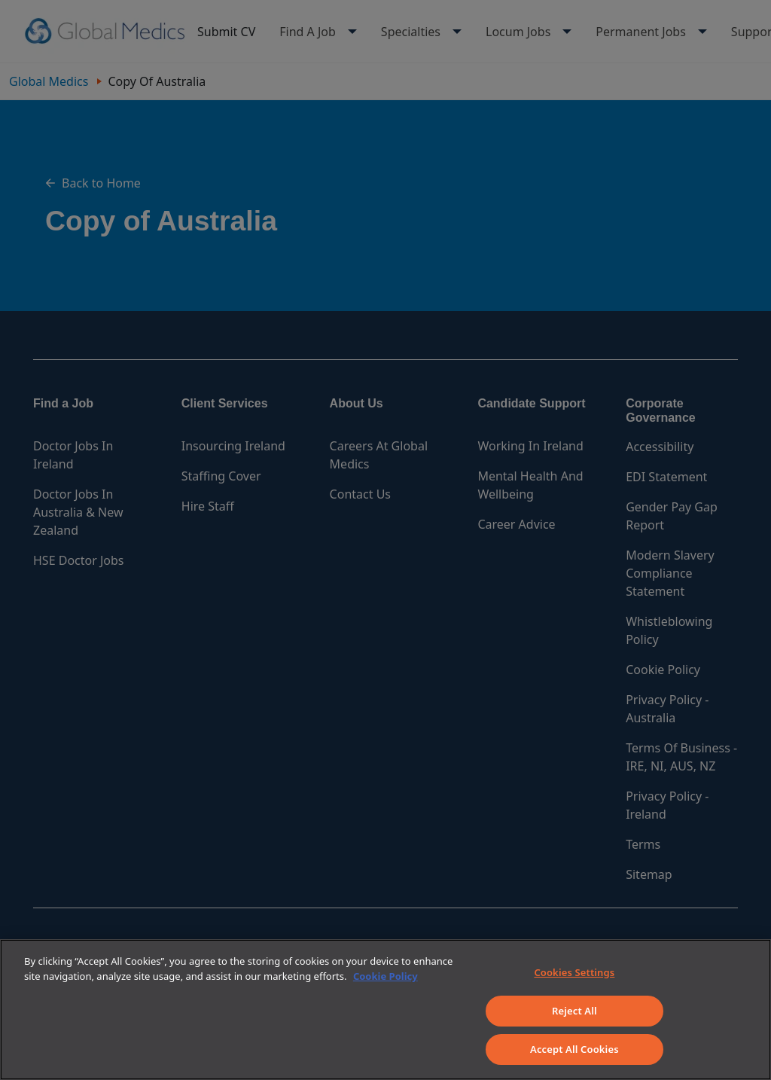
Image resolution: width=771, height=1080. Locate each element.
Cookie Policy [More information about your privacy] (385, 976)
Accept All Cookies (574, 1049)
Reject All (574, 1010)
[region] (385, 1009)
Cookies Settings (574, 972)
